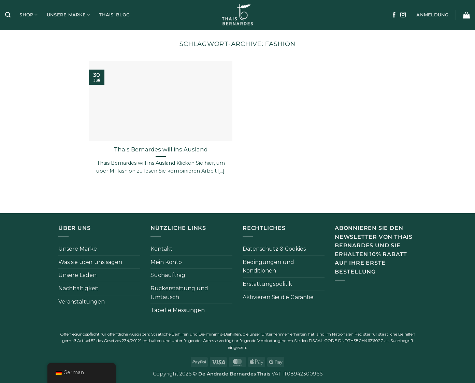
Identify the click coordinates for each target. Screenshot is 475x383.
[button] (8, 14)
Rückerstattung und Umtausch (179, 292)
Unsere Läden (77, 275)
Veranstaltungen (81, 301)
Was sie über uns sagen (90, 262)
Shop (28, 15)
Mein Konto (166, 262)
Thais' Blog (114, 14)
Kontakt (161, 249)
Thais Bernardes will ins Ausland (161, 149)
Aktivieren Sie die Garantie (278, 297)
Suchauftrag (167, 275)
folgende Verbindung (260, 340)
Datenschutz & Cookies (274, 249)
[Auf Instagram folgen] (403, 15)
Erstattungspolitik (267, 284)
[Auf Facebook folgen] (394, 15)
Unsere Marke (68, 15)
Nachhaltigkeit (78, 288)
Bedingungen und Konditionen (268, 266)
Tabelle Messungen (177, 310)
